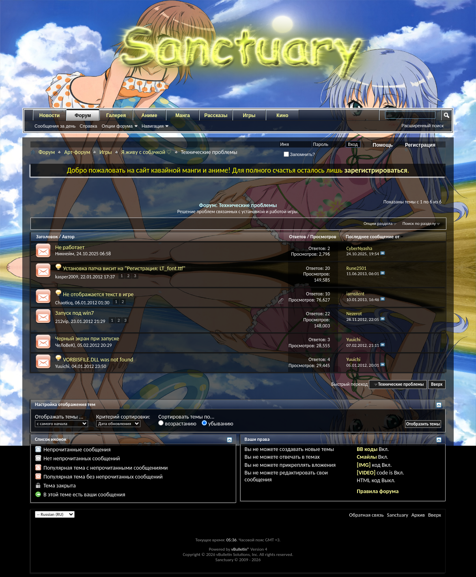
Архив (418, 515)
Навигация (153, 126)
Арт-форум (77, 152)
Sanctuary (397, 515)
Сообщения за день (54, 126)
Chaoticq (64, 303)
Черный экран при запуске (87, 338)
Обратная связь (366, 515)
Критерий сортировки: (123, 416)
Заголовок (47, 236)
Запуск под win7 (74, 313)
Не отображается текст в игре (98, 294)
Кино (282, 115)
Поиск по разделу (419, 223)
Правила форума (377, 491)
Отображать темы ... (59, 416)
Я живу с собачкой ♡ (146, 152)
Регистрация (420, 145)
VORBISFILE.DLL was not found (98, 359)
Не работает (69, 247)
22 (327, 313)
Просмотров (323, 236)
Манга (182, 115)
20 (327, 268)
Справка (88, 126)
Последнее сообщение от (375, 236)
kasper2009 (66, 277)
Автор (68, 236)
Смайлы (367, 456)
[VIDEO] (366, 472)
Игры (249, 115)
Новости (49, 115)
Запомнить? (299, 154)
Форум (83, 115)
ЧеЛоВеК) (65, 345)
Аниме (149, 115)
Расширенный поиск (422, 125)
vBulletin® (240, 549)
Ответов (297, 236)
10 (327, 294)
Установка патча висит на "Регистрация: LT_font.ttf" (124, 268)
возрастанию (177, 423)
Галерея (116, 115)
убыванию (217, 423)
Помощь (383, 145)
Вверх (436, 384)
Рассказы (216, 115)
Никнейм (64, 253)
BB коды (367, 449)
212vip (62, 321)
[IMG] (363, 465)
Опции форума (116, 126)
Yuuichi (62, 366)
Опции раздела (378, 223)
